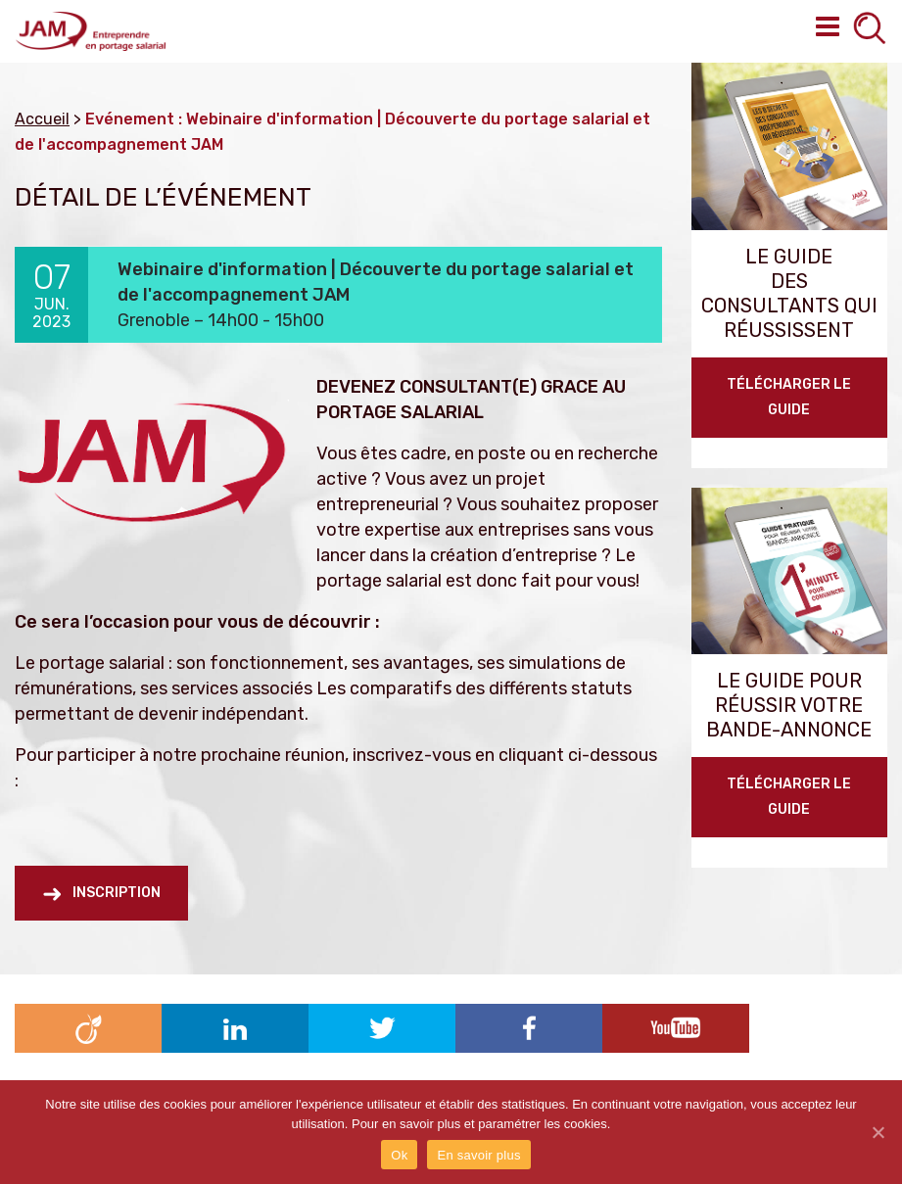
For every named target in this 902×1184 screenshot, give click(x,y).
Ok (399, 1155)
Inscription (116, 892)
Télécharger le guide (789, 397)
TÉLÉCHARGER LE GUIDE (789, 797)
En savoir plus (478, 1155)
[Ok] (877, 1132)
